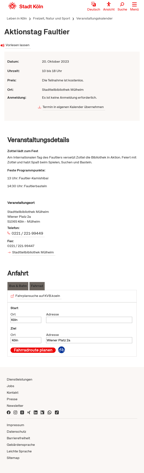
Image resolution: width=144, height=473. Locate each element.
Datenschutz (16, 431)
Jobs (10, 386)
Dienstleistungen (19, 379)
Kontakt (12, 392)
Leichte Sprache (19, 451)
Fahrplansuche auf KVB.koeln (38, 296)
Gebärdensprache (21, 444)
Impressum (15, 425)
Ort (13, 314)
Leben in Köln (17, 18)
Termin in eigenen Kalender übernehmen (73, 107)
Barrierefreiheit (18, 438)
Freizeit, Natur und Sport (51, 18)
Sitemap (13, 458)
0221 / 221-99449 (27, 233)
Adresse (52, 314)
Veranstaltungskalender (94, 18)
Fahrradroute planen (33, 350)
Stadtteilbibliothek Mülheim (33, 252)
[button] (134, 6)
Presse (12, 399)
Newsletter (15, 405)
